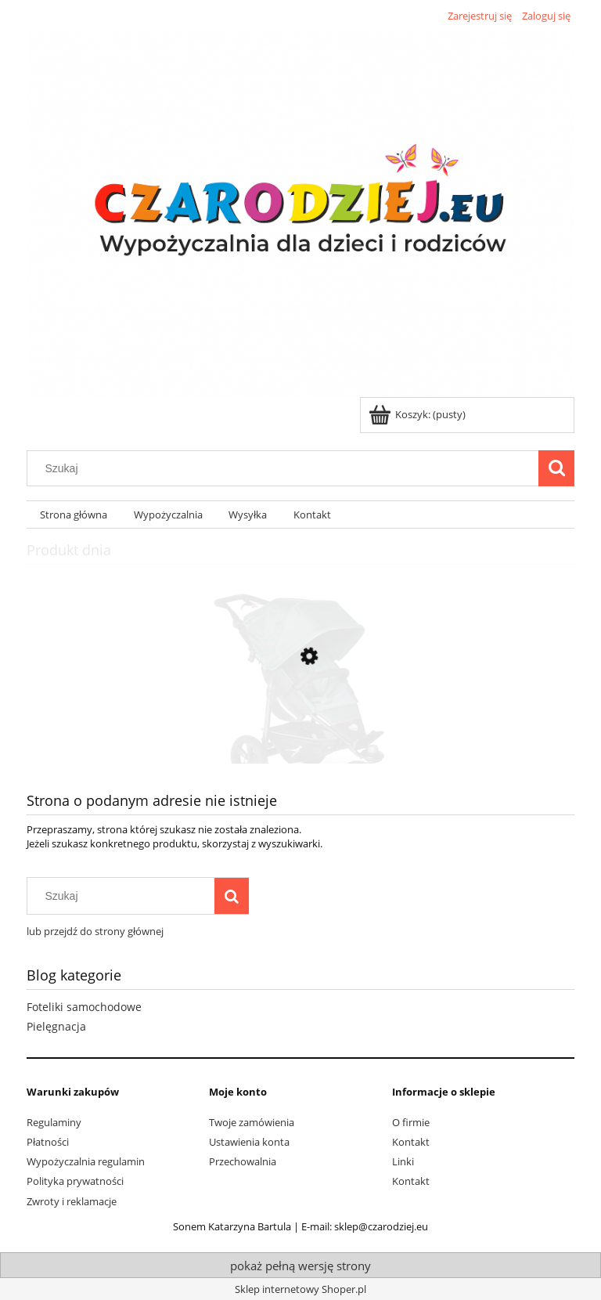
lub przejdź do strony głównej (95, 931)
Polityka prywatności (75, 1181)
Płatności (48, 1142)
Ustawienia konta (249, 1142)
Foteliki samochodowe (84, 1006)
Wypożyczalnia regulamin (86, 1161)
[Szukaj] (556, 468)
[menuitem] (74, 515)
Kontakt (411, 1142)
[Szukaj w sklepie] (286, 468)
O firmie (411, 1122)
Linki (403, 1161)
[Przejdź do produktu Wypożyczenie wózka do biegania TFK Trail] (300, 730)
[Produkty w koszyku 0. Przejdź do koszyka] (418, 414)
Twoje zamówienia (251, 1122)
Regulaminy (54, 1122)
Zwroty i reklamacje (72, 1201)
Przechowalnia (242, 1161)
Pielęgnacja (56, 1026)
